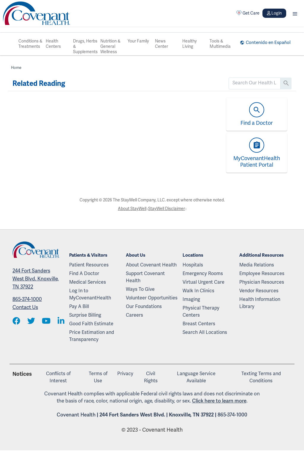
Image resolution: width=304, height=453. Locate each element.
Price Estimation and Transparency (91, 335)
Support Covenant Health (145, 277)
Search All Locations (205, 332)
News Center (161, 44)
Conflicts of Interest (58, 377)
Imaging (191, 299)
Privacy (125, 374)
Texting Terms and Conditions (261, 377)
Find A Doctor (84, 274)
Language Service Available (196, 377)
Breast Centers (199, 324)
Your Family (138, 41)
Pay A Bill (79, 307)
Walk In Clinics (198, 291)
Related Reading (38, 83)
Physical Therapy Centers (201, 311)
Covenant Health (76, 415)
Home (16, 67)
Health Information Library (259, 303)
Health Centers (53, 44)
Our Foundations (144, 307)
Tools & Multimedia (220, 44)
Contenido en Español (268, 42)
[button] (295, 13)
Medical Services (87, 282)
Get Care (247, 13)
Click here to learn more (219, 401)
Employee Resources (261, 274)
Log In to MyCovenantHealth (90, 294)
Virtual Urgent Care (203, 282)
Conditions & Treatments (30, 44)
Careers (134, 315)
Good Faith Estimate (91, 324)
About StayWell (132, 208)
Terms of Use (98, 377)
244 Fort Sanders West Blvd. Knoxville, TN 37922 (35, 279)
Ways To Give (140, 289)
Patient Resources (89, 265)
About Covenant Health (151, 265)
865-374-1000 (27, 299)
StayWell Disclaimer (166, 208)
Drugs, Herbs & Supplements (85, 46)
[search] (254, 82)
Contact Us (25, 307)
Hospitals (193, 265)
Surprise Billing (85, 315)
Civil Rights (151, 377)
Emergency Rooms (203, 274)
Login (274, 13)
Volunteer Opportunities (152, 298)
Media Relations (256, 265)
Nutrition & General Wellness (110, 46)
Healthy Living (189, 44)
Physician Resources (261, 282)
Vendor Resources (258, 291)
